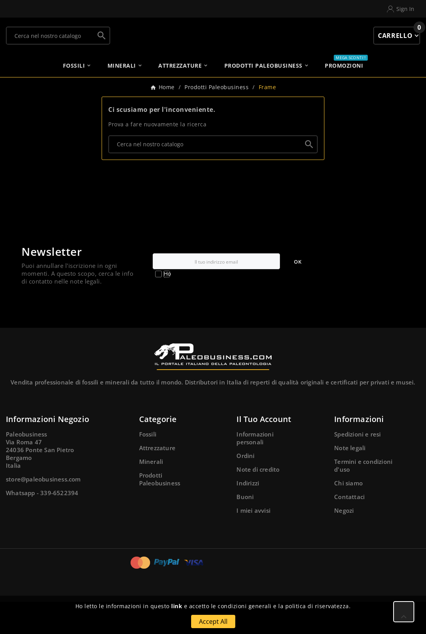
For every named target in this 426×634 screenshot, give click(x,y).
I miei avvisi (253, 542)
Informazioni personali (254, 470)
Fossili (147, 466)
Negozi (344, 542)
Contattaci (349, 529)
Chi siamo (348, 515)
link (176, 606)
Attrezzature (157, 480)
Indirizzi (247, 515)
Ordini (245, 488)
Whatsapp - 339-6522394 (42, 525)
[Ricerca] (50, 40)
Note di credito (257, 501)
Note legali (349, 480)
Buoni (245, 529)
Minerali (151, 494)
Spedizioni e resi (357, 466)
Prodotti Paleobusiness (160, 511)
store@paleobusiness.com (43, 511)
